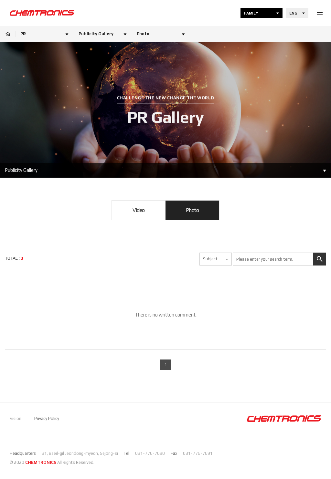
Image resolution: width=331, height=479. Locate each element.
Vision (15, 418)
